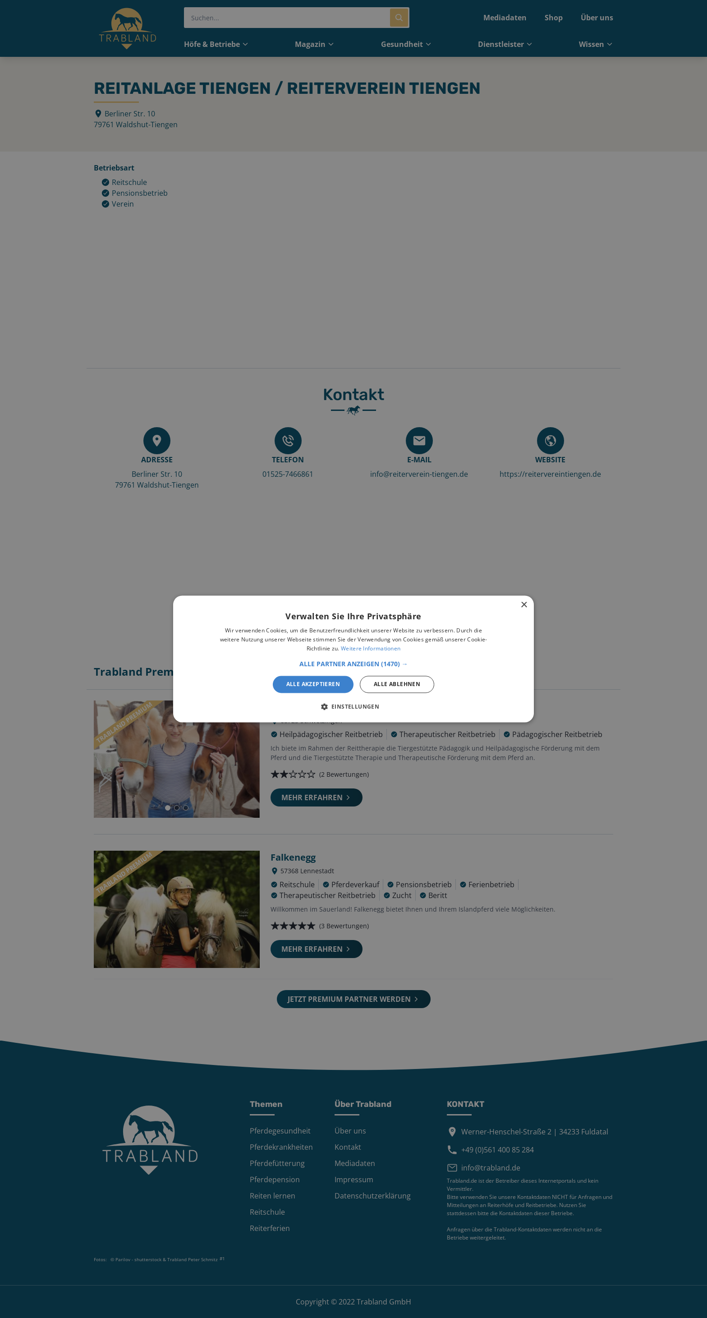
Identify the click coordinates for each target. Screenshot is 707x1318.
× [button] (523, 605)
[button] (353, 664)
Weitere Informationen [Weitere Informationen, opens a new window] (370, 648)
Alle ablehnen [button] (397, 684)
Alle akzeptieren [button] (313, 684)
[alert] (353, 659)
